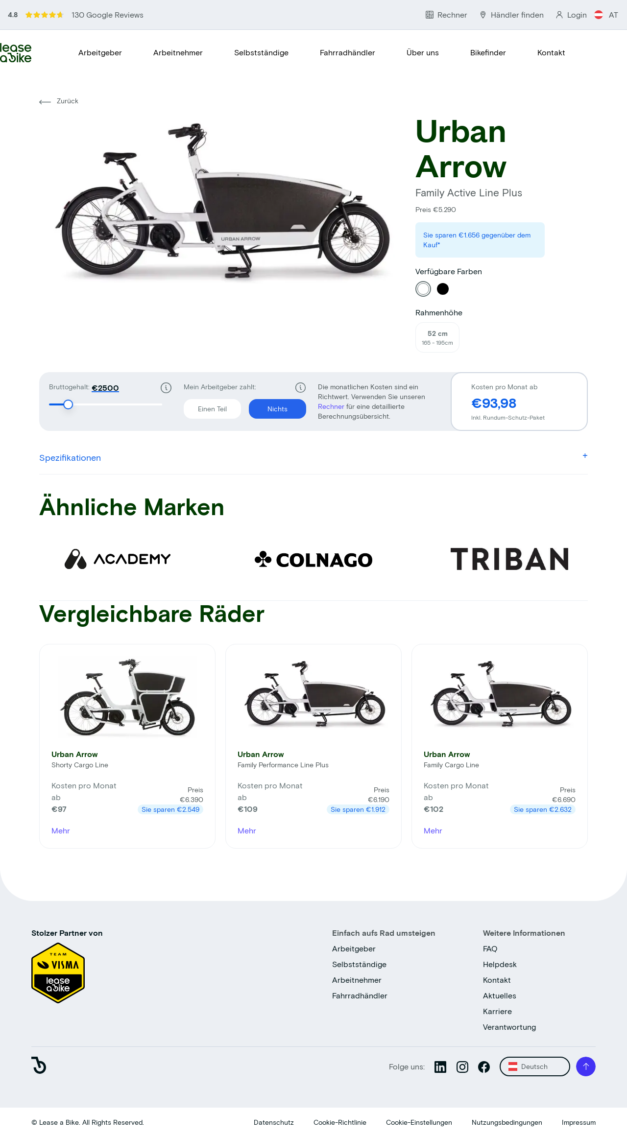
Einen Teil (205, 406)
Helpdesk (500, 964)
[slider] (68, 404)
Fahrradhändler (347, 52)
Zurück (58, 100)
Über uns (423, 52)
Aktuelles (499, 995)
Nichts (268, 406)
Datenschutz (274, 1122)
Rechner (332, 406)
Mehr (60, 830)
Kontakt (551, 52)
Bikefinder (488, 52)
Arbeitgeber (100, 52)
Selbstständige (261, 52)
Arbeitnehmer (178, 52)
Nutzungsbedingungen (507, 1122)
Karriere (497, 1011)
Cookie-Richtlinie (340, 1122)
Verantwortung (509, 1026)
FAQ (490, 948)
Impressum (579, 1122)
